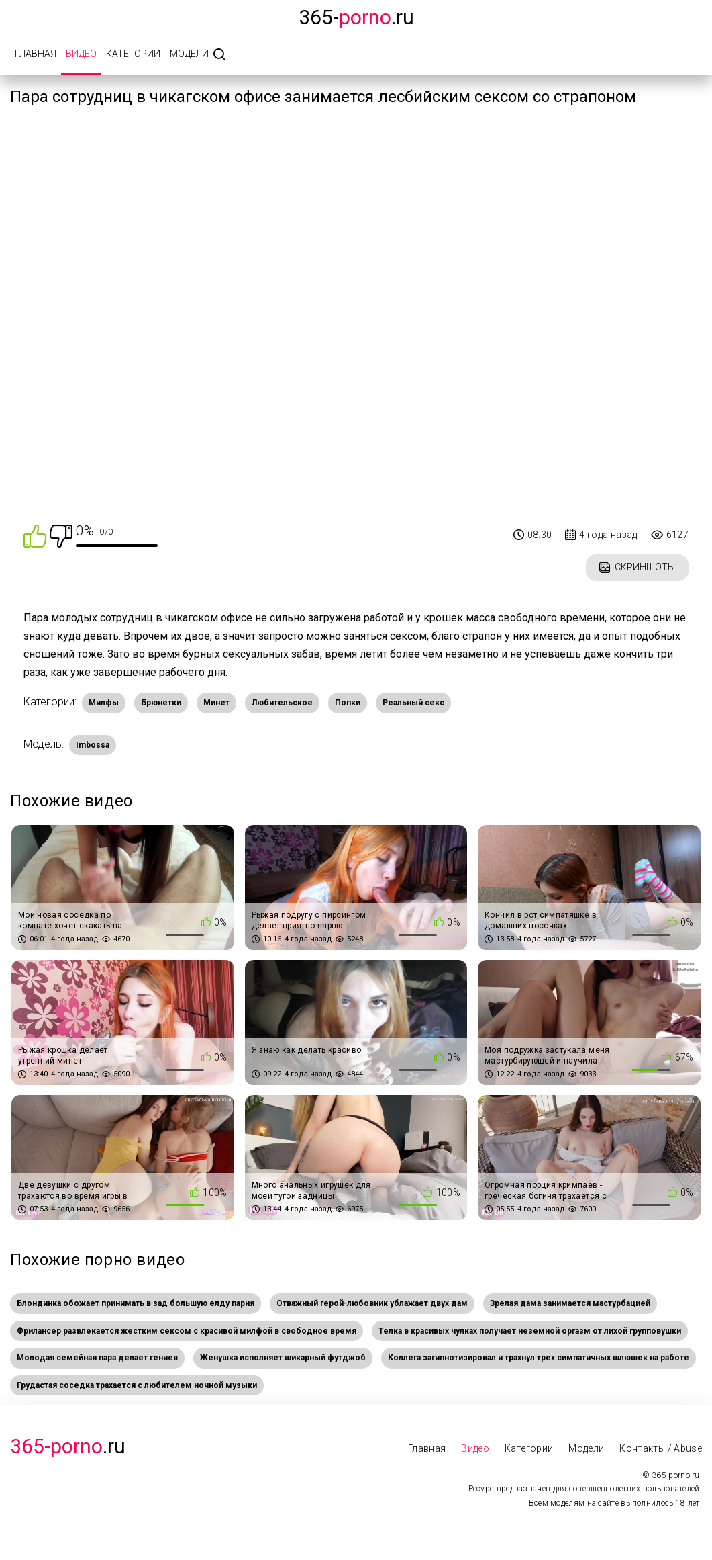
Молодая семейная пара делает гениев (97, 1357)
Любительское (282, 702)
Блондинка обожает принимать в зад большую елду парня (135, 1303)
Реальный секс (413, 702)
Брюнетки (161, 702)
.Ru (67, 1446)
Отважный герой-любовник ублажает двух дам (372, 1303)
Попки (347, 702)
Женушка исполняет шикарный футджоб (283, 1357)
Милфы (104, 702)
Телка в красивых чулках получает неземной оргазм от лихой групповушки (529, 1331)
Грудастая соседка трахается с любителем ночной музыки (137, 1385)
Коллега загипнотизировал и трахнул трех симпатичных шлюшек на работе (538, 1357)
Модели (189, 53)
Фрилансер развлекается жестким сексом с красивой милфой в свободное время (186, 1331)
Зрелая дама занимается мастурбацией (570, 1303)
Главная (35, 53)
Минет (216, 702)
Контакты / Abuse (660, 1448)
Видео (81, 53)
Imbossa (92, 745)
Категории (133, 53)
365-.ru (356, 17)
